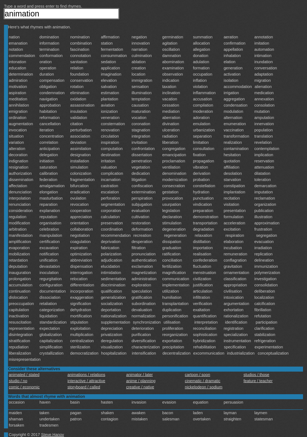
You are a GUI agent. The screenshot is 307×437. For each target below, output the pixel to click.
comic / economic (24, 387)
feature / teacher (258, 381)
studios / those (256, 374)
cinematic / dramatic (202, 381)
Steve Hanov (52, 434)
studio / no (18, 381)
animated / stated (24, 374)
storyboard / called (84, 387)
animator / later (139, 374)
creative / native (140, 387)
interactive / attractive (86, 381)
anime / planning (140, 381)
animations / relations (86, 374)
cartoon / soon (197, 374)
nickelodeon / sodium (203, 387)
